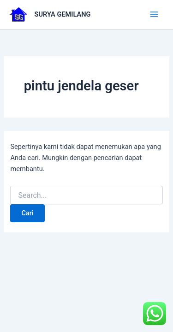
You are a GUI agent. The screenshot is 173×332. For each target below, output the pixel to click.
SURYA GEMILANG (63, 14)
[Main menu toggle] (154, 14)
